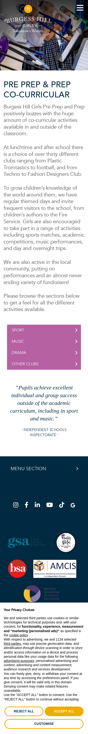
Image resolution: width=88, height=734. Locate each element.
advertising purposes (19, 661)
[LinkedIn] (39, 505)
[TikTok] (63, 505)
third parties (12, 644)
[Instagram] (17, 505)
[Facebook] (28, 505)
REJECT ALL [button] (24, 711)
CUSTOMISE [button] (44, 724)
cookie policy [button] (18, 635)
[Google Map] (73, 505)
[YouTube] (51, 505)
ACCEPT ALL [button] (64, 711)
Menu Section (28, 468)
